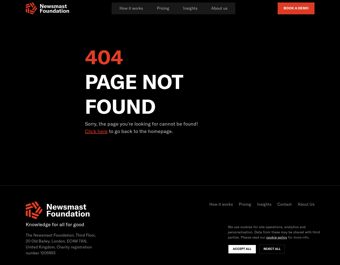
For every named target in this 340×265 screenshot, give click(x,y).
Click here (96, 131)
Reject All (272, 249)
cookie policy (276, 237)
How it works (131, 8)
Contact (284, 204)
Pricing (163, 8)
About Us (306, 204)
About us (219, 8)
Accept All (242, 249)
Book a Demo (296, 8)
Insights (190, 8)
